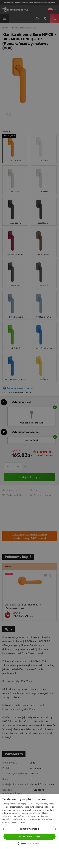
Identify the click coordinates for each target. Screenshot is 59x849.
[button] (29, 843)
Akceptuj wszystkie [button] (29, 836)
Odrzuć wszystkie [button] (29, 829)
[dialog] (29, 424)
